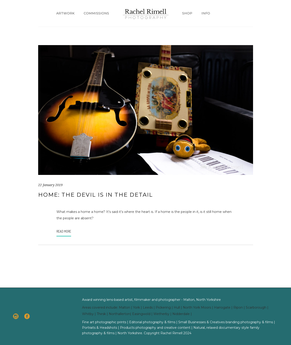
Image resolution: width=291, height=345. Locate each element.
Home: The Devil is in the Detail (95, 194)
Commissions (96, 13)
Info (205, 13)
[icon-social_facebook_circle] (27, 316)
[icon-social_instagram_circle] (17, 316)
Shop (187, 13)
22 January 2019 (50, 185)
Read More (63, 231)
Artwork (65, 13)
